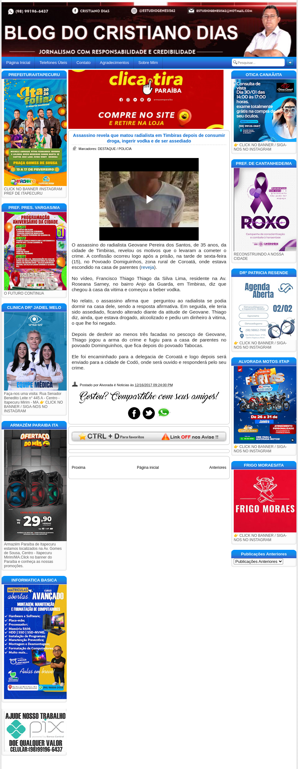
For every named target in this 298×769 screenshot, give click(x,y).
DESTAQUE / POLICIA (115, 149)
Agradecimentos (114, 62)
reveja (147, 267)
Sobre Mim (148, 62)
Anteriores (217, 467)
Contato (83, 62)
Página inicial (148, 467)
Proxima (78, 467)
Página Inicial (18, 62)
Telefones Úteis (53, 62)
